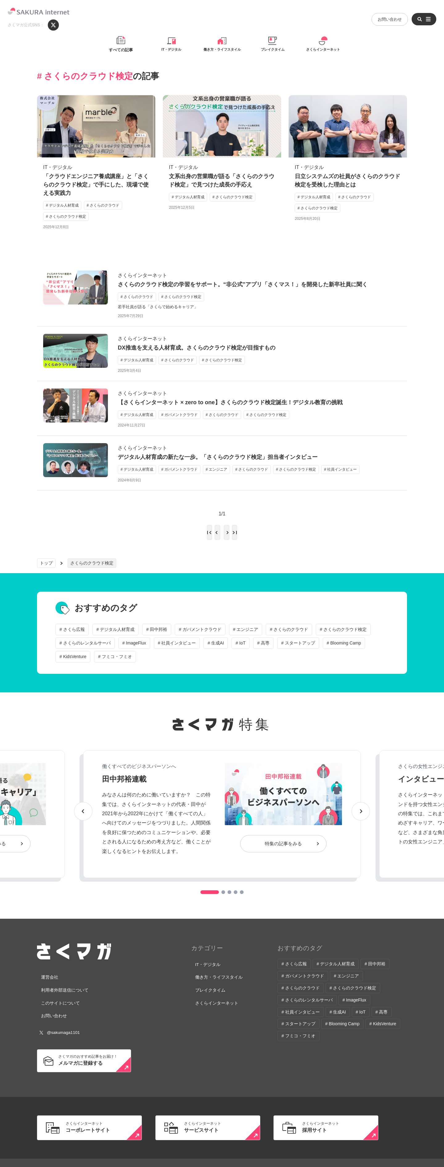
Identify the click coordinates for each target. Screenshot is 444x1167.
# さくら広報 (72, 629)
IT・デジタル (171, 50)
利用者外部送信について (61, 985)
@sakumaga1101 (58, 1020)
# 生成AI (216, 642)
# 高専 (263, 642)
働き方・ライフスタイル (222, 50)
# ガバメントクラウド (200, 629)
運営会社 (47, 976)
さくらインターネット (323, 50)
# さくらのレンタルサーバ (85, 642)
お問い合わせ (385, 15)
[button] (209, 892)
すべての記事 (121, 50)
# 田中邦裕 (156, 629)
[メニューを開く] (419, 15)
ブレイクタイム (273, 50)
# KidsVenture (73, 656)
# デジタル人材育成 (116, 629)
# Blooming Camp (344, 642)
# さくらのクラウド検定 (343, 629)
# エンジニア (245, 629)
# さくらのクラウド (289, 629)
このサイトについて (57, 995)
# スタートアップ (298, 642)
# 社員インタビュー (177, 642)
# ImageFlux (134, 642)
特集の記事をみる (283, 843)
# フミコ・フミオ (115, 656)
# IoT (240, 642)
